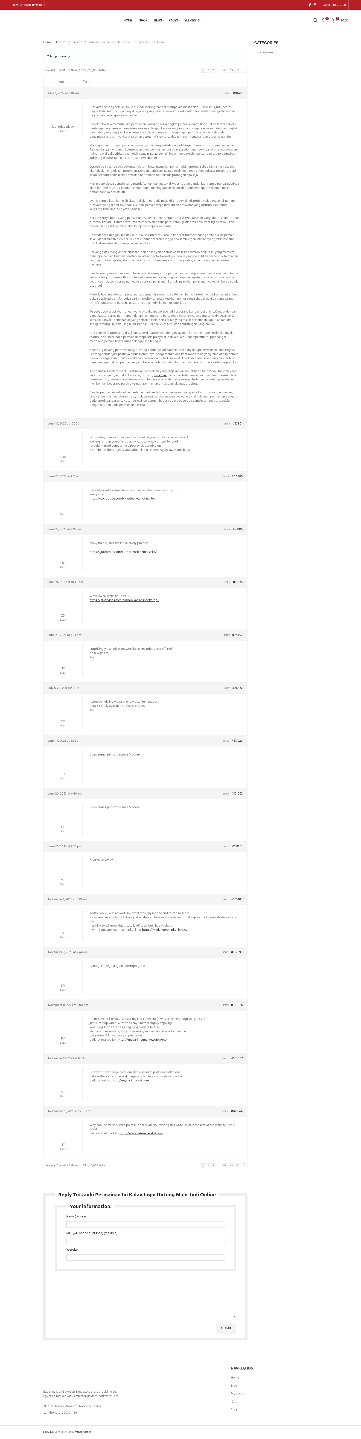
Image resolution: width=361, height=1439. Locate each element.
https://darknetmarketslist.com (141, 1134)
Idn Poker (160, 376)
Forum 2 (77, 42)
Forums (61, 42)
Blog (234, 1386)
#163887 (237, 1059)
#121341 (237, 847)
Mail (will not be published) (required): (92, 1233)
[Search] (315, 20)
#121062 (237, 794)
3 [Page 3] (213, 71)
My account (239, 1394)
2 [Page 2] (208, 71)
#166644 (237, 1112)
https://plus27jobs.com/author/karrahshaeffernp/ (124, 600)
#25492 (237, 636)
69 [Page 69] (231, 71)
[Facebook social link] (309, 5)
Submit (226, 1329)
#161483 (237, 900)
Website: (72, 1250)
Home (47, 42)
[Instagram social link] (315, 5)
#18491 (238, 94)
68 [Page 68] (224, 71)
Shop (234, 1410)
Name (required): (77, 1217)
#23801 (237, 424)
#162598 (237, 953)
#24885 (237, 477)
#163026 (237, 1006)
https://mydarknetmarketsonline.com (143, 1040)
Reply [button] (227, 94)
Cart (234, 1402)
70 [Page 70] (238, 71)
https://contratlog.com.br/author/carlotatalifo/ (122, 499)
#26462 (237, 688)
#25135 (238, 583)
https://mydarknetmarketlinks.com (166, 930)
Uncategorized (264, 53)
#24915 (238, 530)
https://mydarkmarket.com (130, 1081)
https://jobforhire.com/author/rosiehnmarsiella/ (123, 552)
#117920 (237, 741)
